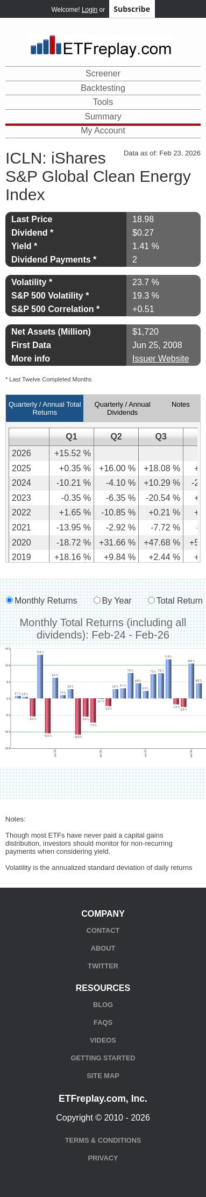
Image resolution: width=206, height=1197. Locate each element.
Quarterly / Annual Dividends (123, 408)
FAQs (103, 1022)
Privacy (103, 1158)
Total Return (180, 600)
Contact (103, 930)
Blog (103, 1005)
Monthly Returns (46, 600)
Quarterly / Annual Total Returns (45, 408)
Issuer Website (160, 358)
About (103, 948)
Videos (103, 1040)
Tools (103, 102)
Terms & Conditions (103, 1140)
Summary (102, 116)
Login (89, 9)
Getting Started (103, 1058)
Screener (103, 73)
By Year (117, 600)
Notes (181, 404)
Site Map (103, 1076)
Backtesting (103, 88)
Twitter (103, 966)
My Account (103, 130)
